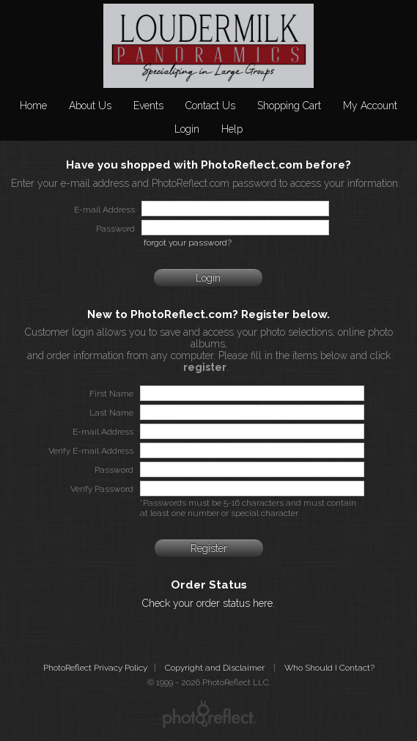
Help (232, 129)
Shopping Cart (289, 105)
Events (148, 105)
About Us (90, 105)
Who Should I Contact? (329, 668)
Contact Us (210, 105)
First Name (111, 393)
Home (33, 105)
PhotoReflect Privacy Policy (95, 668)
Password (114, 470)
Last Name (111, 413)
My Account (370, 105)
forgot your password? (188, 242)
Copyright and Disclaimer (216, 668)
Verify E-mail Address (90, 451)
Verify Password (101, 489)
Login (186, 129)
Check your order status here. (208, 603)
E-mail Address (103, 432)
